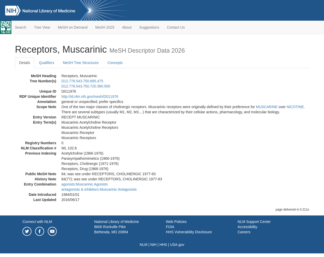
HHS (163, 245)
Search (20, 27)
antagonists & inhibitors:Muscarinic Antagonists (99, 189)
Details (24, 63)
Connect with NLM (37, 222)
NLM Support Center (254, 222)
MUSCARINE (267, 107)
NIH (153, 245)
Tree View (42, 27)
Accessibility (247, 227)
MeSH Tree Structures (81, 63)
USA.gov (177, 245)
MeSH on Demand (72, 27)
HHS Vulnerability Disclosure (189, 232)
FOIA (170, 227)
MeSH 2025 (104, 27)
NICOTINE (295, 107)
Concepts (115, 63)
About (127, 27)
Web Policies (176, 222)
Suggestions (149, 27)
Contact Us (176, 27)
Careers (244, 232)
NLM (144, 245)
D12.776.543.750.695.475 (82, 81)
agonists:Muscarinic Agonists (84, 184)
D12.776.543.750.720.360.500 (85, 86)
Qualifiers (46, 63)
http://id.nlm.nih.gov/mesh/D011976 (89, 96)
